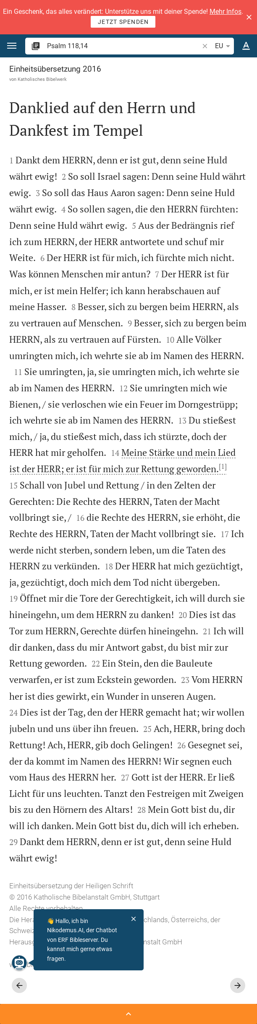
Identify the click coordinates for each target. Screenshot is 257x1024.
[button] (249, 17)
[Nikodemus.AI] (19, 962)
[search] (123, 46)
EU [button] (224, 46)
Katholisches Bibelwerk (42, 79)
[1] (223, 466)
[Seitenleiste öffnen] (128, 1014)
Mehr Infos (225, 12)
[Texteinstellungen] (246, 46)
